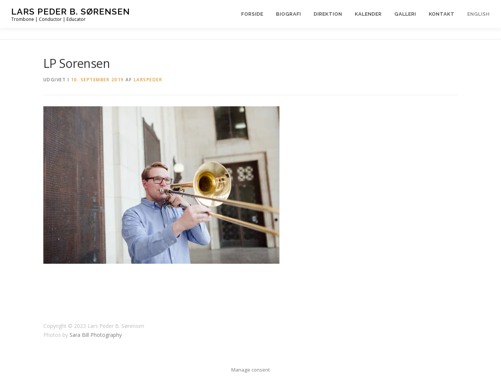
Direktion (328, 14)
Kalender (368, 14)
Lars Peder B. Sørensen (70, 11)
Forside (252, 14)
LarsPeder (148, 79)
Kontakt (442, 14)
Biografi (288, 14)
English (478, 14)
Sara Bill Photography (95, 334)
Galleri (405, 14)
